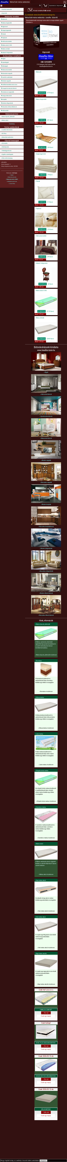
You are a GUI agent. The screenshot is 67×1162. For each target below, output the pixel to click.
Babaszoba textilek (7, 69)
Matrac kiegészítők (7, 23)
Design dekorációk (7, 95)
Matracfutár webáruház (7, 137)
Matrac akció (5, 120)
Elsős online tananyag (7, 158)
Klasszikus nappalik (7, 73)
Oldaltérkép (12, 124)
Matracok (4, 19)
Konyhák (4, 99)
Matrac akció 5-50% (7, 45)
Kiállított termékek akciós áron (9, 84)
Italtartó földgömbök (7, 52)
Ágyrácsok (5, 26)
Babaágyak (5, 66)
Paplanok (4, 37)
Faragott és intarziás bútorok (9, 88)
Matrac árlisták (6, 49)
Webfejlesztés (5, 147)
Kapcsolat (4, 13)
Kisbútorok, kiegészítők (8, 92)
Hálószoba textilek (7, 41)
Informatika (4, 143)
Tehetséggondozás (6, 150)
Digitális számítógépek (7, 154)
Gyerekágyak (5, 62)
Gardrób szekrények (7, 77)
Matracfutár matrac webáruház (20, 2)
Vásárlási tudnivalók (7, 9)
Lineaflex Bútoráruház (7, 129)
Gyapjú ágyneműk (6, 30)
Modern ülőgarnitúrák (7, 103)
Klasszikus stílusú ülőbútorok (9, 107)
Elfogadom (43, 1160)
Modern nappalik (6, 81)
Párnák (4, 34)
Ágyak (3, 58)
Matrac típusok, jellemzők (8, 116)
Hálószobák (5, 110)
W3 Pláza (4, 133)
